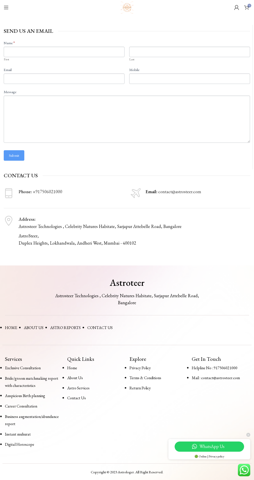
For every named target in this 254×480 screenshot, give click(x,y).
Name (9, 42)
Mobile (134, 69)
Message (10, 91)
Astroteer (127, 283)
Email (8, 69)
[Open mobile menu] (6, 7)
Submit (14, 155)
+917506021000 (47, 191)
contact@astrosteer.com (179, 191)
